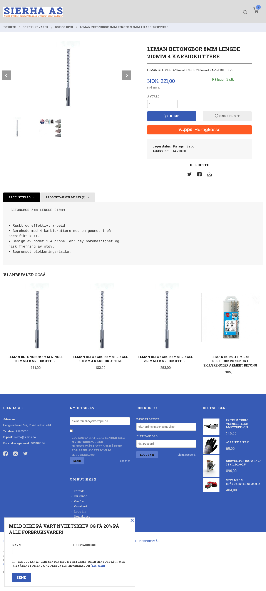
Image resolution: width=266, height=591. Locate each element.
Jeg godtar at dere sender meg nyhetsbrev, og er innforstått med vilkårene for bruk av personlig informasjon (98, 446)
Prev (6, 75)
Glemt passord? (186, 454)
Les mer (125, 460)
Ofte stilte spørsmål (141, 541)
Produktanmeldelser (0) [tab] (65, 197)
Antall (153, 96)
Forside (79, 491)
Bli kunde (80, 496)
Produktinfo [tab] (19, 197)
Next (126, 75)
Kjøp (171, 116)
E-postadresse (147, 419)
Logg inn (80, 511)
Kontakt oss (82, 517)
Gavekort (80, 506)
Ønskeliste (227, 116)
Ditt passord (146, 436)
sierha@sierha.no (25, 437)
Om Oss (79, 501)
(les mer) (98, 565)
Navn (39, 548)
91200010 (22, 431)
